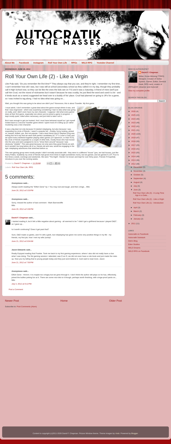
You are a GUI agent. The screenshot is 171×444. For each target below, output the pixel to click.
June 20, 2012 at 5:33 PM (22, 190)
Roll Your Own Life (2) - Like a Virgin (148, 199)
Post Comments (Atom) (27, 306)
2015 (133, 153)
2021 (133, 130)
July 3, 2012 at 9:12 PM (21, 284)
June (136, 190)
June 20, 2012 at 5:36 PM (22, 209)
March (136, 211)
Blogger (134, 433)
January (137, 219)
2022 (133, 126)
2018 (133, 141)
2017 (133, 145)
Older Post (115, 300)
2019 (133, 138)
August (137, 182)
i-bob (117, 433)
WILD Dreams (134, 248)
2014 (133, 156)
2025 (133, 115)
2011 (133, 223)
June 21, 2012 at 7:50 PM (22, 262)
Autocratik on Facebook (138, 234)
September (138, 178)
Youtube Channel (105, 62)
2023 (133, 123)
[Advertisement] (147, 275)
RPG (31, 167)
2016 (133, 149)
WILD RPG (87, 62)
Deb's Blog (133, 241)
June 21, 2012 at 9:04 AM (22, 241)
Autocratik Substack (136, 237)
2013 (133, 160)
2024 (133, 119)
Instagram (38, 62)
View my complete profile (139, 91)
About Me (10, 62)
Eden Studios (134, 244)
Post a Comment (16, 289)
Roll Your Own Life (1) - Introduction (148, 203)
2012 (133, 164)
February (138, 215)
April (136, 207)
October (137, 175)
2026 (133, 111)
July (136, 186)
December (138, 167)
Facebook (24, 62)
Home (64, 300)
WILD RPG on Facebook (138, 251)
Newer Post (12, 300)
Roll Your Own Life (57, 62)
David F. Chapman (20, 218)
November (138, 171)
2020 (133, 134)
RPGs (74, 62)
